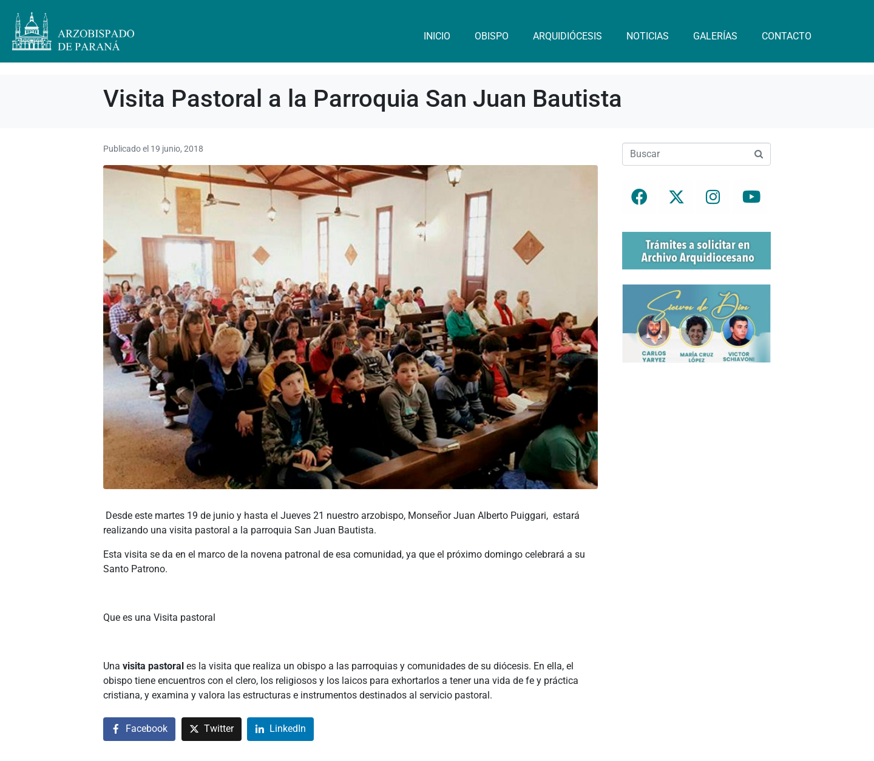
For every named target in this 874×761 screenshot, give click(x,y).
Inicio (437, 36)
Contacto (786, 36)
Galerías (715, 36)
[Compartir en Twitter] (211, 729)
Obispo (492, 36)
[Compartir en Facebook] (139, 729)
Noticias (647, 36)
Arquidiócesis (567, 36)
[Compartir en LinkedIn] (280, 729)
